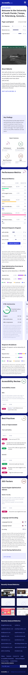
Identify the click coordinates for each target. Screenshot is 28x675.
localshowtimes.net (20, 636)
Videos (3, 656)
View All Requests (14, 243)
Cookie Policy (13, 661)
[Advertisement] (14, 41)
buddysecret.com (5, 632)
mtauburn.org (18, 651)
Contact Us (16, 656)
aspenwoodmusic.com (7, 629)
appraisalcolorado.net (21, 647)
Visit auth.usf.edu (9, 91)
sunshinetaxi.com (19, 640)
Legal (22, 656)
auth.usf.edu (6, 8)
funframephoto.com (6, 647)
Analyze (23, 666)
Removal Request (20, 658)
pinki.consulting (5, 651)
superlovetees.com (20, 632)
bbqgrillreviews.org (6, 625)
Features (8, 656)
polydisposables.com (20, 629)
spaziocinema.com (6, 643)
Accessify (7, 3)
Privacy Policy (5, 661)
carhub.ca (17, 625)
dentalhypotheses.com (21, 643)
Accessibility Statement (7, 658)
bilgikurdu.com (5, 636)
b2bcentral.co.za (5, 640)
